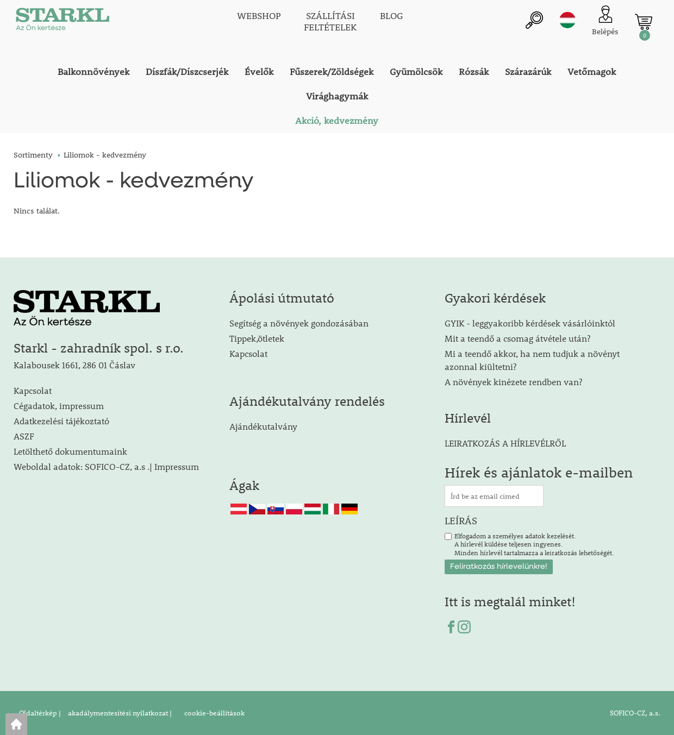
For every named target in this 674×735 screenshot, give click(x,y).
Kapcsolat (33, 390)
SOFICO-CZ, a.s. (635, 713)
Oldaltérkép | (40, 713)
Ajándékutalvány (263, 426)
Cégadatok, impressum (59, 405)
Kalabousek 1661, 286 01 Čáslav (74, 364)
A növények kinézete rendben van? (513, 381)
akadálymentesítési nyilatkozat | (119, 713)
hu (567, 20)
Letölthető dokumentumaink (70, 451)
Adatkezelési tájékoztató (61, 420)
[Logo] (62, 21)
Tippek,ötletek (256, 338)
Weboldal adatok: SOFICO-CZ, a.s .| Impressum (106, 466)
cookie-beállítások (214, 713)
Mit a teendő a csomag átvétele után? (517, 338)
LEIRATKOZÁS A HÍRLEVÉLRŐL (505, 443)
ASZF (24, 436)
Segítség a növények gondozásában (299, 323)
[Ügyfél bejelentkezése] (605, 21)
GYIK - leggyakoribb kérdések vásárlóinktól (530, 323)
